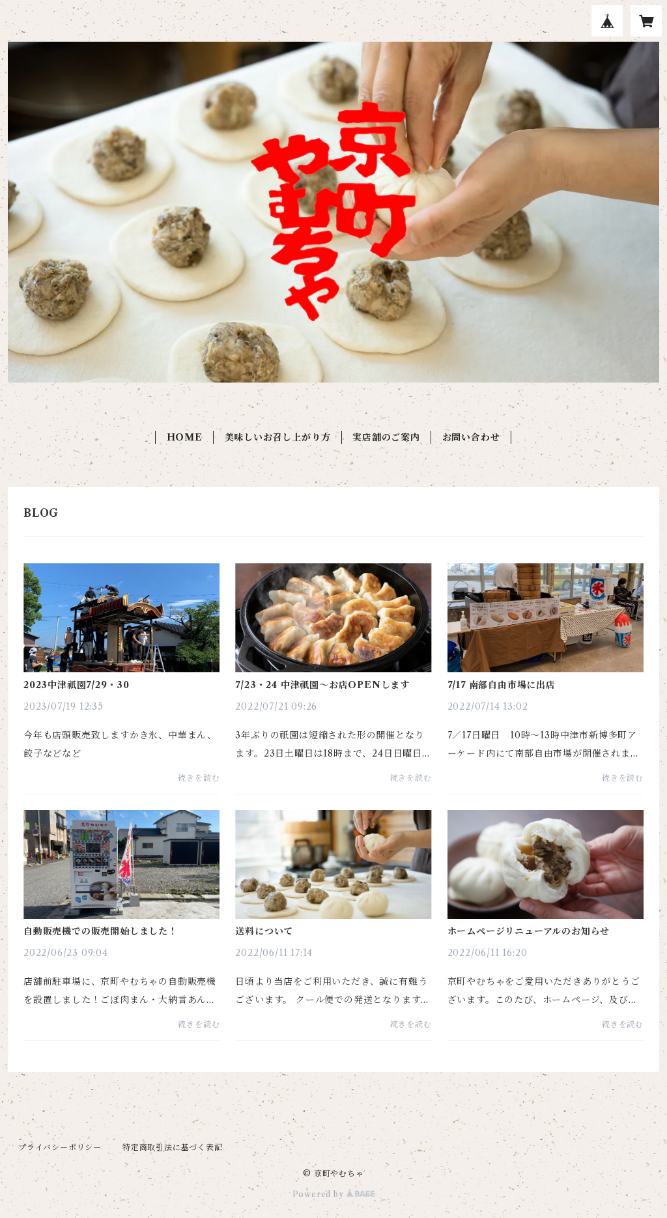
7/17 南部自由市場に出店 (501, 684)
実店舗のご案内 (386, 437)
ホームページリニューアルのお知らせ (528, 931)
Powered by (333, 1194)
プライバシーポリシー (60, 1147)
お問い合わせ (471, 437)
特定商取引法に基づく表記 (172, 1147)
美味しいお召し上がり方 (278, 437)
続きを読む (199, 778)
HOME (185, 437)
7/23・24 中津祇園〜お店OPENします (322, 684)
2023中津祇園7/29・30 (76, 684)
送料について (264, 931)
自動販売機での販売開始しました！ (100, 931)
